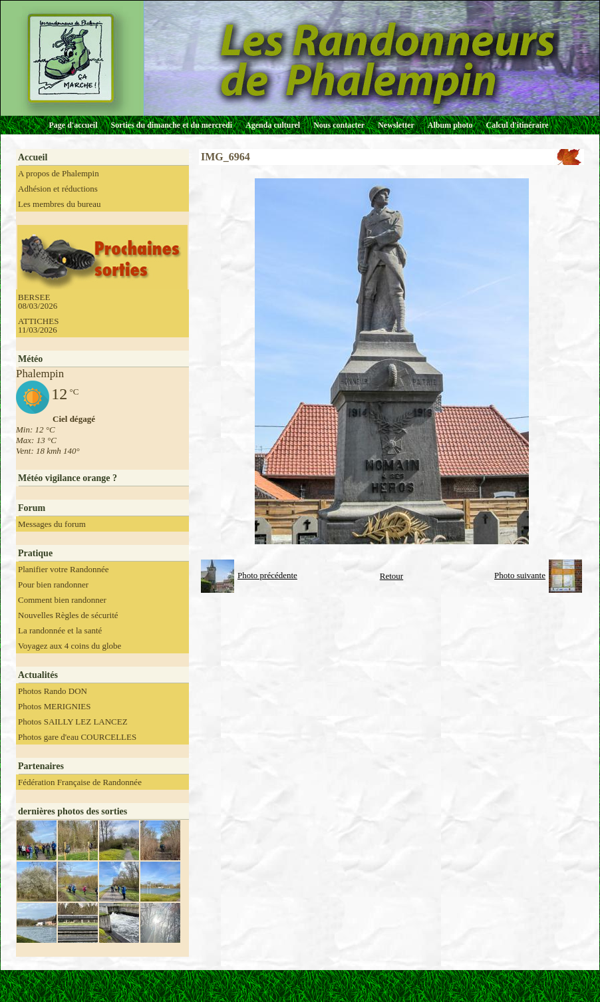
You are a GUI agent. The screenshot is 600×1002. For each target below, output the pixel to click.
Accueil (32, 157)
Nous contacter (339, 125)
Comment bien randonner (62, 600)
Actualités (38, 675)
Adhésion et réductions (58, 189)
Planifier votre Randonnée (63, 569)
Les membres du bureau (59, 204)
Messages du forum (52, 524)
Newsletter (396, 125)
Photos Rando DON (52, 691)
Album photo (450, 125)
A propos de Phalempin (58, 173)
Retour (391, 576)
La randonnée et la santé (60, 630)
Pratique (35, 553)
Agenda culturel (272, 125)
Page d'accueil (73, 125)
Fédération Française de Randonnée (80, 782)
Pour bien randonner (53, 584)
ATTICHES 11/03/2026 (38, 325)
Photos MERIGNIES (54, 706)
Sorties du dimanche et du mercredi (171, 125)
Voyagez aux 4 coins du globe (69, 646)
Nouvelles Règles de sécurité (68, 615)
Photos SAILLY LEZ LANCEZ (73, 722)
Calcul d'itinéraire (517, 125)
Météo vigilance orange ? (67, 478)
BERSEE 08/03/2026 (37, 301)
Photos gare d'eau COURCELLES (77, 737)
